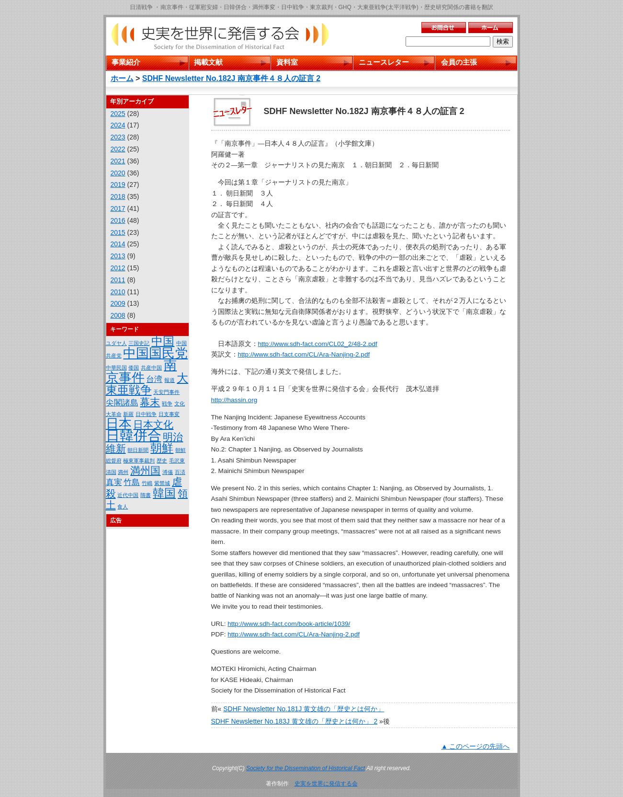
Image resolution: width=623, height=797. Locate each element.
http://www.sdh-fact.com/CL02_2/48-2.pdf (317, 343)
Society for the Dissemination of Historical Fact (305, 768)
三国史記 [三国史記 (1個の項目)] (138, 343)
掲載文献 (208, 62)
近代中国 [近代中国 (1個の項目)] (127, 495)
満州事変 (263, 7)
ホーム (122, 78)
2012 (118, 268)
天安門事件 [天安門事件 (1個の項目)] (166, 392)
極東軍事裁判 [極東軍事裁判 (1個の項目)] (139, 460)
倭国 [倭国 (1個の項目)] (133, 367)
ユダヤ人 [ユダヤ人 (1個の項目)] (116, 343)
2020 (118, 173)
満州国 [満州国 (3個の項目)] (145, 470)
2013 (118, 256)
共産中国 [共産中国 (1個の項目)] (151, 367)
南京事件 (171, 7)
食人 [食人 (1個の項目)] (122, 506)
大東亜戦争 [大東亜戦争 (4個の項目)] (147, 383)
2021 (118, 161)
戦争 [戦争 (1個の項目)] (167, 403)
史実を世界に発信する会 (326, 783)
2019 (118, 184)
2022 (118, 149)
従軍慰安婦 (203, 7)
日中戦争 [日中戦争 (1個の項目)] (146, 414)
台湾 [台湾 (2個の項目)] (154, 379)
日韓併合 (235, 7)
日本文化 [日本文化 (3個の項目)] (153, 424)
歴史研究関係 (441, 7)
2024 (118, 125)
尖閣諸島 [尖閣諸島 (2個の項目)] (122, 402)
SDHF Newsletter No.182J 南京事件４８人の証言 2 (231, 78)
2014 (118, 244)
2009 (118, 303)
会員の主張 (459, 62)
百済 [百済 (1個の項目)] (180, 472)
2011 (118, 280)
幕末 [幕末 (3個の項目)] (150, 401)
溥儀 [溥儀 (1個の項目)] (167, 472)
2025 (118, 113)
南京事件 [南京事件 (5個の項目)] (141, 371)
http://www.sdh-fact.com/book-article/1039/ (288, 623)
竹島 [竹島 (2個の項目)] (132, 482)
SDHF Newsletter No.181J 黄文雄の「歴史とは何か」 (303, 709)
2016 (118, 220)
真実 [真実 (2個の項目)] (114, 482)
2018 (118, 196)
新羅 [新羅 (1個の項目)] (128, 414)
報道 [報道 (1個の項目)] (169, 380)
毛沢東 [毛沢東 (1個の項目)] (177, 460)
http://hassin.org (234, 400)
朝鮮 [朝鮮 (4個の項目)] (161, 447)
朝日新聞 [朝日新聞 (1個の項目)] (137, 450)
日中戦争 (292, 7)
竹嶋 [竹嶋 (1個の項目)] (147, 483)
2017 (118, 208)
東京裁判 (321, 7)
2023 (118, 137)
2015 (118, 232)
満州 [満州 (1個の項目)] (123, 472)
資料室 (287, 62)
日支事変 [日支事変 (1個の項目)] (169, 414)
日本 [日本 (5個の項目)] (119, 423)
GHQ (345, 7)
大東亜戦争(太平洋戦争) (388, 7)
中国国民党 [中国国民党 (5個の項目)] (155, 353)
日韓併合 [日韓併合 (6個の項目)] (133, 435)
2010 (118, 292)
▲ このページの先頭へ (475, 746)
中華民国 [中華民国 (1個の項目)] (116, 367)
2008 (118, 315)
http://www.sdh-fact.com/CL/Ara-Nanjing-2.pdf (304, 354)
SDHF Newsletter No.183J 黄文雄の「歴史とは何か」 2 (294, 721)
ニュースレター (384, 62)
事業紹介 (126, 62)
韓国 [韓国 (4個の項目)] (164, 492)
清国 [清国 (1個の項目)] (111, 472)
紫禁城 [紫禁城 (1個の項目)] (162, 483)
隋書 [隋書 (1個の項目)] (145, 495)
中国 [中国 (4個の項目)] (162, 341)
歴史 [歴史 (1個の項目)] (162, 460)
